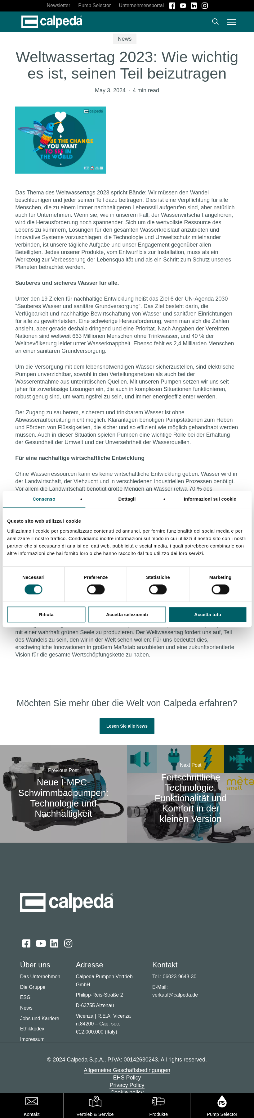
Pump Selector (222, 1114)
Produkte (158, 1114)
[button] (231, 22)
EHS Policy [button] (127, 1078)
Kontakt (31, 1114)
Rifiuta (46, 614)
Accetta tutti (207, 614)
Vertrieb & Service (95, 1114)
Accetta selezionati (127, 614)
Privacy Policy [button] (126, 1085)
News (124, 39)
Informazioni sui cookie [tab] (210, 499)
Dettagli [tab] (127, 499)
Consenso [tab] (44, 499)
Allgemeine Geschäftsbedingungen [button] (127, 1070)
